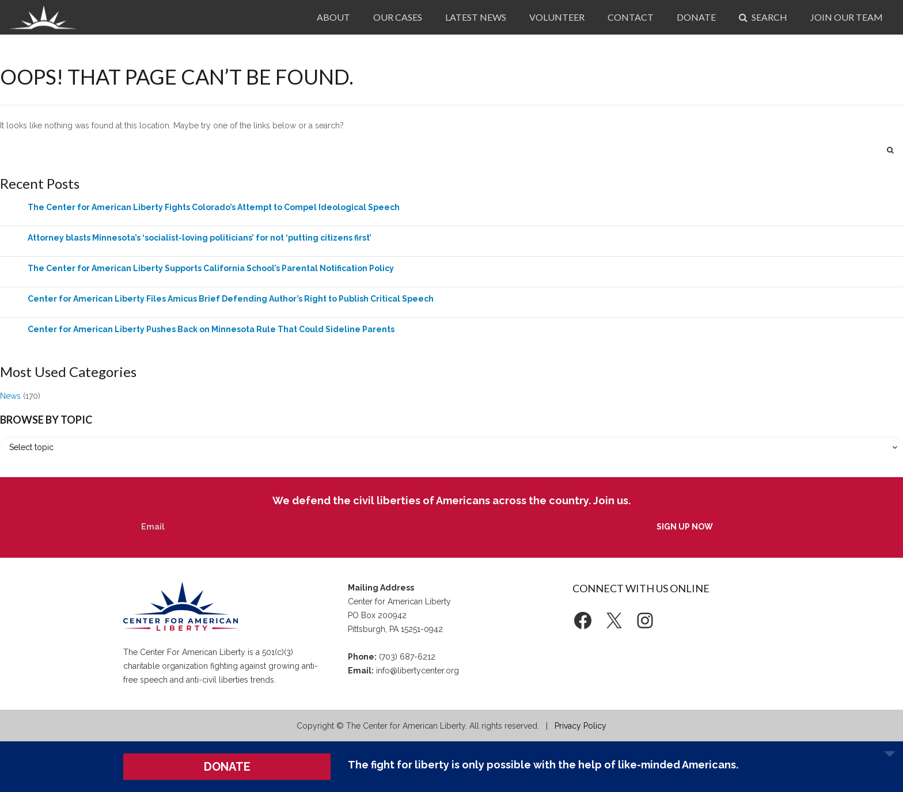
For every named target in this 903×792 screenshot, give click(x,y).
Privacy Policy (580, 725)
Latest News (475, 17)
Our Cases (397, 17)
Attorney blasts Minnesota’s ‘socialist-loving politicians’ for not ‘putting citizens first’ (199, 237)
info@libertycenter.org (417, 670)
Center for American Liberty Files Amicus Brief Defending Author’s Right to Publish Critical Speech (231, 298)
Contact (631, 17)
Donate (696, 17)
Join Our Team (846, 17)
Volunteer (557, 17)
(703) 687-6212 (407, 656)
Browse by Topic (46, 419)
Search (763, 17)
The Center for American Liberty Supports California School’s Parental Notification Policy (211, 268)
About (333, 17)
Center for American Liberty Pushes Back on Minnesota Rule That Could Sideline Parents (211, 329)
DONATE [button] (227, 767)
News (10, 396)
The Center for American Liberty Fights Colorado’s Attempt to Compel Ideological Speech (214, 207)
